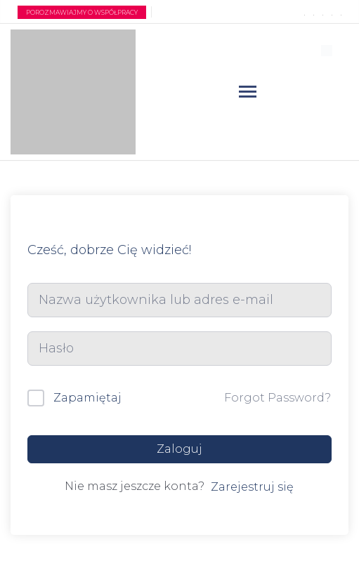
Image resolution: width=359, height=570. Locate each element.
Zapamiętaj (87, 397)
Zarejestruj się (252, 486)
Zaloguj (179, 449)
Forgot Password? (277, 397)
